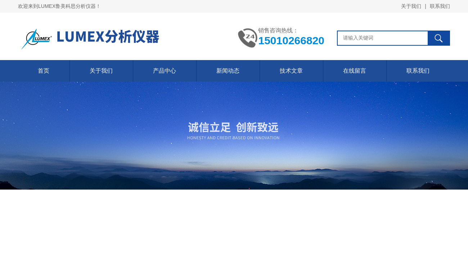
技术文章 (291, 71)
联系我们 (440, 6)
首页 (43, 71)
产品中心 (164, 71)
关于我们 (411, 6)
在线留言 (354, 71)
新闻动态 (227, 71)
